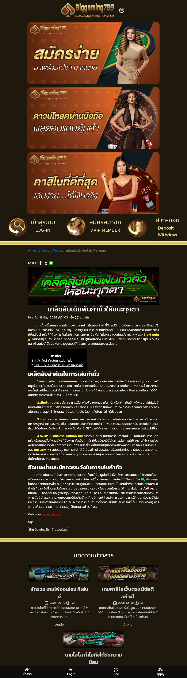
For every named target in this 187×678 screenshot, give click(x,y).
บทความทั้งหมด (52, 250)
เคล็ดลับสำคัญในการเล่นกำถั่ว (53, 360)
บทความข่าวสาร (94, 555)
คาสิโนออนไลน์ (52, 514)
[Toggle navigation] (121, 10)
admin (84, 317)
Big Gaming (37, 529)
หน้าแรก (32, 250)
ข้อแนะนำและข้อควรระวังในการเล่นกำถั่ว (58, 365)
